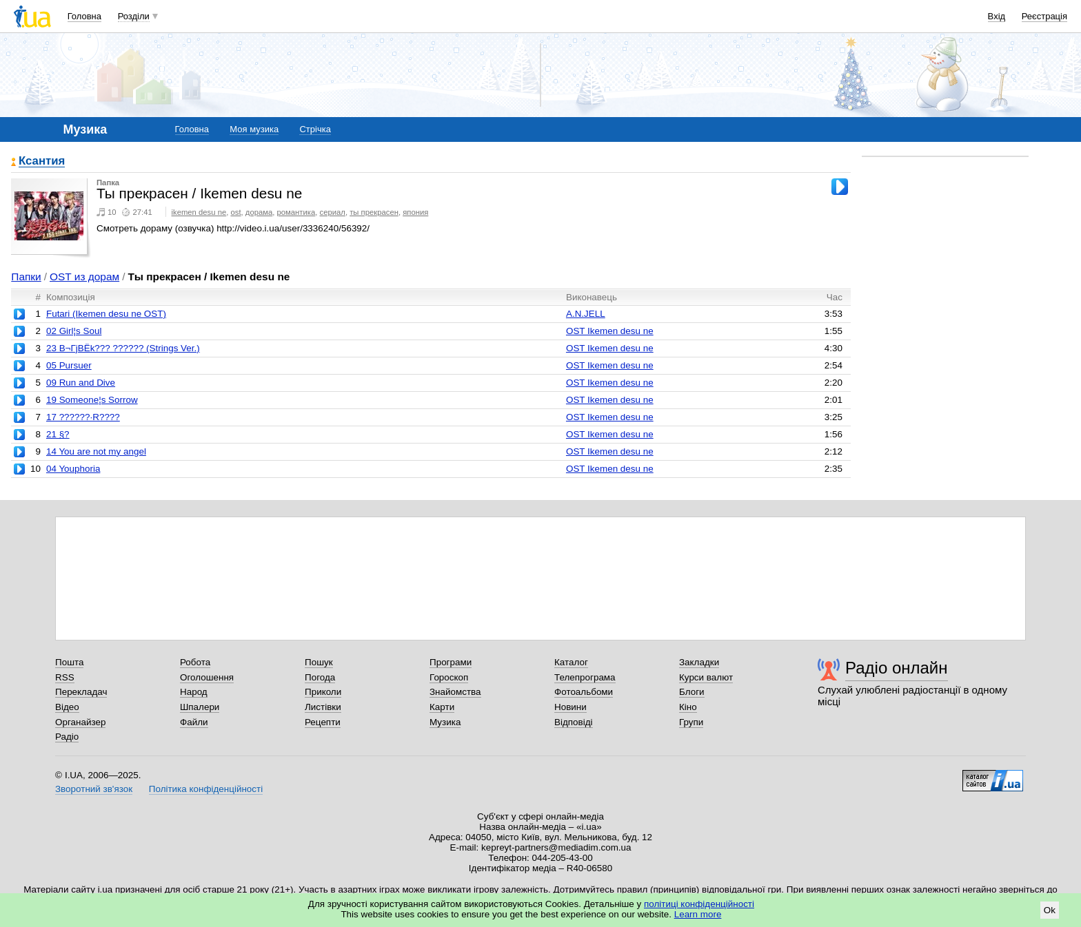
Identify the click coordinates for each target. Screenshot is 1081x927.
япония (415, 212)
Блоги (692, 692)
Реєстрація (1044, 16)
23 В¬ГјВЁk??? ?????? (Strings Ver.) (123, 348)
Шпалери (199, 707)
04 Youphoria (73, 469)
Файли (194, 722)
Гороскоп (449, 677)
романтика (296, 212)
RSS (64, 677)
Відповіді (573, 722)
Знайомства (455, 692)
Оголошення (207, 677)
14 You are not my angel (96, 451)
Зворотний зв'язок (93, 789)
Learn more (698, 914)
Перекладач (81, 692)
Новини (570, 707)
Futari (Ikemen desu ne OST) (106, 314)
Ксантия (42, 161)
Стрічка (314, 129)
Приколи (323, 692)
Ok (1049, 910)
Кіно (688, 707)
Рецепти (323, 722)
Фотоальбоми (583, 692)
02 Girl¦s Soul (73, 331)
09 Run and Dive (80, 382)
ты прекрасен (374, 212)
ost (235, 212)
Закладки (699, 662)
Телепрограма (585, 677)
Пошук (319, 662)
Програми (451, 662)
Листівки (323, 707)
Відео (67, 707)
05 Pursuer (69, 365)
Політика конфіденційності (206, 789)
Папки (26, 276)
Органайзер (80, 722)
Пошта (69, 662)
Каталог (571, 662)
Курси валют (706, 677)
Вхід (997, 16)
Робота (195, 662)
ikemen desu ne (199, 212)
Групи (691, 722)
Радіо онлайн (896, 667)
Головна (84, 16)
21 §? (58, 434)
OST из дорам (84, 276)
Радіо (67, 736)
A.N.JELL (585, 314)
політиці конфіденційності (699, 904)
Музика (445, 722)
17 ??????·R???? (83, 417)
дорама (258, 212)
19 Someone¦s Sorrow (92, 400)
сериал (332, 212)
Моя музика (254, 129)
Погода (320, 677)
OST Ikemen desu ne (610, 331)
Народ (194, 692)
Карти (442, 707)
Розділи (134, 16)
